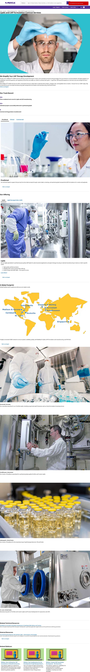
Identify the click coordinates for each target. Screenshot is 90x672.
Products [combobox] (23, 3)
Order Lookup (65, 7)
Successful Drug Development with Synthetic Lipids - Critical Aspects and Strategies (18, 634)
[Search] (68, 2)
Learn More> (4, 272)
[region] (45, 659)
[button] (56, 7)
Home (1, 11)
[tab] (5, 119)
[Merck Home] (10, 3)
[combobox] (45, 2)
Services (4, 11)
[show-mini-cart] (81, 7)
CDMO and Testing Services (12, 11)
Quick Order (73, 7)
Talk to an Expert (4, 86)
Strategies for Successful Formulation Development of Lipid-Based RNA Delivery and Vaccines (20, 625)
